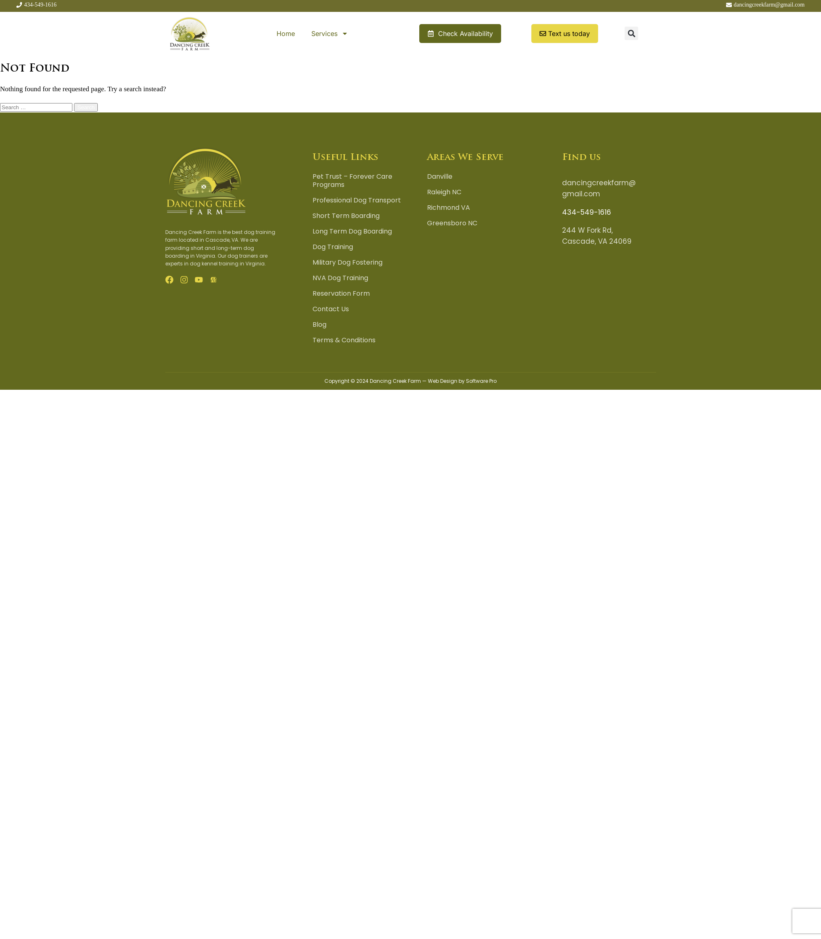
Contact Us (331, 309)
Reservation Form (341, 294)
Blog (319, 325)
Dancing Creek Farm (395, 380)
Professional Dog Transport (357, 200)
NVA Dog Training (340, 278)
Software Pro (481, 380)
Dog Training (333, 247)
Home (286, 33)
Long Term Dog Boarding (352, 231)
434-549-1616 (586, 212)
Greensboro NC (452, 223)
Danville (439, 177)
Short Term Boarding (346, 216)
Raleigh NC (444, 192)
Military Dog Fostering (347, 262)
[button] (631, 33)
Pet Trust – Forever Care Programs (352, 181)
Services (329, 33)
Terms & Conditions (344, 340)
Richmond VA (448, 208)
